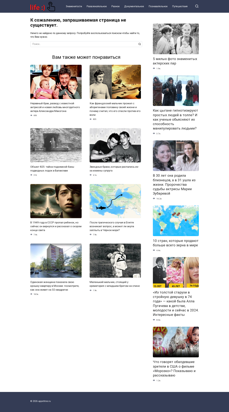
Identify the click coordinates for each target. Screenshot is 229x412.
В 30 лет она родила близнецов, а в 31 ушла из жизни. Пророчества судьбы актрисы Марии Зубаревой (174, 185)
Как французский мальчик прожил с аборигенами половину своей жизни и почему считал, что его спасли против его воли (114, 109)
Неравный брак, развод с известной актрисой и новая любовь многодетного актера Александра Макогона (55, 107)
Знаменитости (74, 6)
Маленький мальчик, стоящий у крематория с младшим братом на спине (111, 285)
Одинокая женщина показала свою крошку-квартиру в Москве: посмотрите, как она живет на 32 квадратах (55, 285)
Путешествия (179, 6)
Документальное (134, 6)
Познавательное (158, 6)
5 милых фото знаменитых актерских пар (175, 61)
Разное (115, 6)
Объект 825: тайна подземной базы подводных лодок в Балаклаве (52, 168)
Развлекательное (97, 6)
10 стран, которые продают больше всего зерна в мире (176, 243)
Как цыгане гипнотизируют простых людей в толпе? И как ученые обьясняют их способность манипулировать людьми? (175, 119)
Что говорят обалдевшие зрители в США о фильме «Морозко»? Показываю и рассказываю (174, 368)
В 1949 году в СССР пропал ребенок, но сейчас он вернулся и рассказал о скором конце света (54, 226)
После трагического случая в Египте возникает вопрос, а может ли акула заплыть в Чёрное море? (112, 226)
